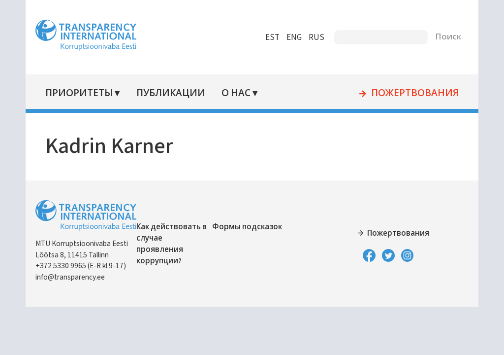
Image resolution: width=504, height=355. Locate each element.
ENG (294, 37)
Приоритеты (79, 93)
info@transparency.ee (70, 277)
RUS (316, 37)
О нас (236, 93)
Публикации (170, 93)
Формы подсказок (247, 227)
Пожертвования (415, 94)
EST (272, 37)
